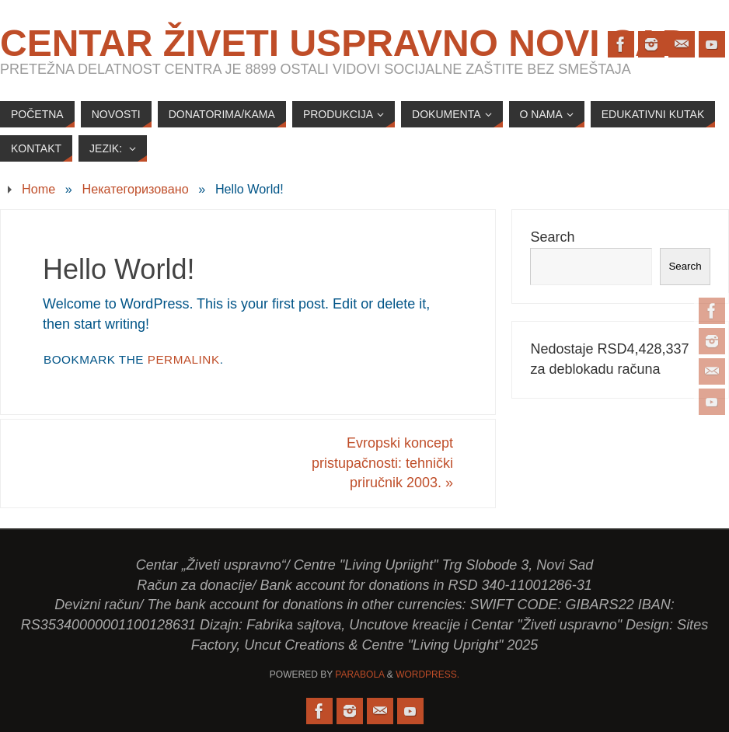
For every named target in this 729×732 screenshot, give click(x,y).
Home (38, 189)
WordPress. (427, 674)
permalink (184, 359)
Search (552, 237)
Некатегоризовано (135, 189)
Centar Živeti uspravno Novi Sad (344, 43)
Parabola (359, 674)
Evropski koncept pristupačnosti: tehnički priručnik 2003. (382, 462)
